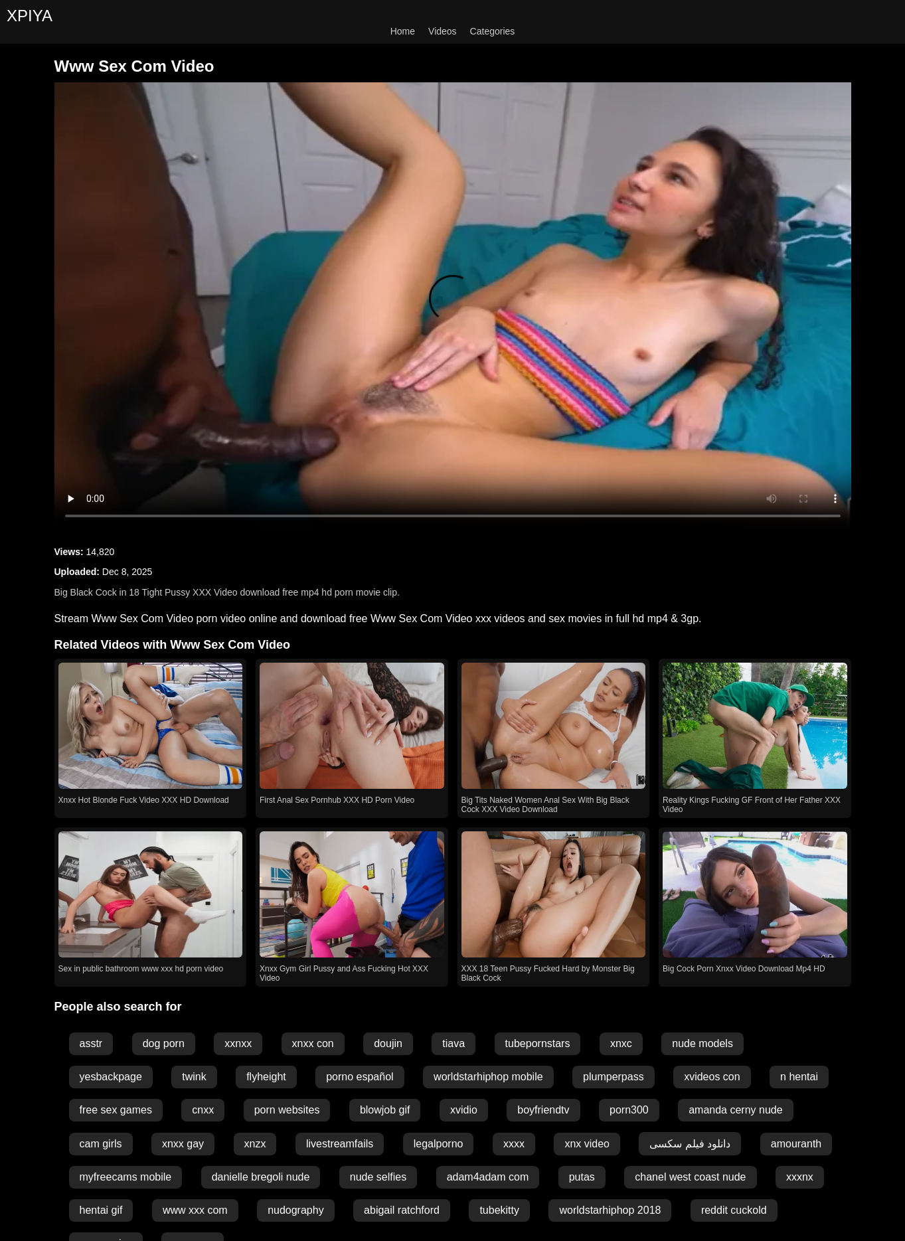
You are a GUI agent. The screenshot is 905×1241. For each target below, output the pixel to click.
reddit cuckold (734, 1210)
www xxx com (195, 1210)
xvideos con (712, 1076)
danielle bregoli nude (261, 1177)
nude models (702, 1043)
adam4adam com (488, 1177)
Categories (492, 31)
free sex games (116, 1110)
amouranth (796, 1143)
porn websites (287, 1110)
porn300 (629, 1110)
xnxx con (313, 1043)
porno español (359, 1076)
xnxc (621, 1043)
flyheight (266, 1076)
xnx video (587, 1143)
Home (402, 31)
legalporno (438, 1143)
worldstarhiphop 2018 (610, 1210)
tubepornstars (537, 1043)
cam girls (101, 1143)
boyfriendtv (543, 1110)
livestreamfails (339, 1143)
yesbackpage (111, 1076)
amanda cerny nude (735, 1110)
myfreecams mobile (126, 1177)
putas (582, 1177)
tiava (453, 1043)
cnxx (203, 1110)
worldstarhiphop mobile (488, 1076)
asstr (91, 1043)
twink (194, 1076)
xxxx (514, 1143)
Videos (442, 31)
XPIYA (29, 16)
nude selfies (378, 1177)
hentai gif (101, 1210)
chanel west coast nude (690, 1177)
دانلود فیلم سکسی (689, 1143)
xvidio (463, 1110)
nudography (296, 1210)
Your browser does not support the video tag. (452, 306)
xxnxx (238, 1043)
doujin (388, 1043)
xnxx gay (183, 1143)
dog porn (164, 1043)
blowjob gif (385, 1110)
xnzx (255, 1143)
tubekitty (499, 1210)
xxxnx (799, 1177)
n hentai (799, 1076)
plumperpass (613, 1076)
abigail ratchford (402, 1210)
